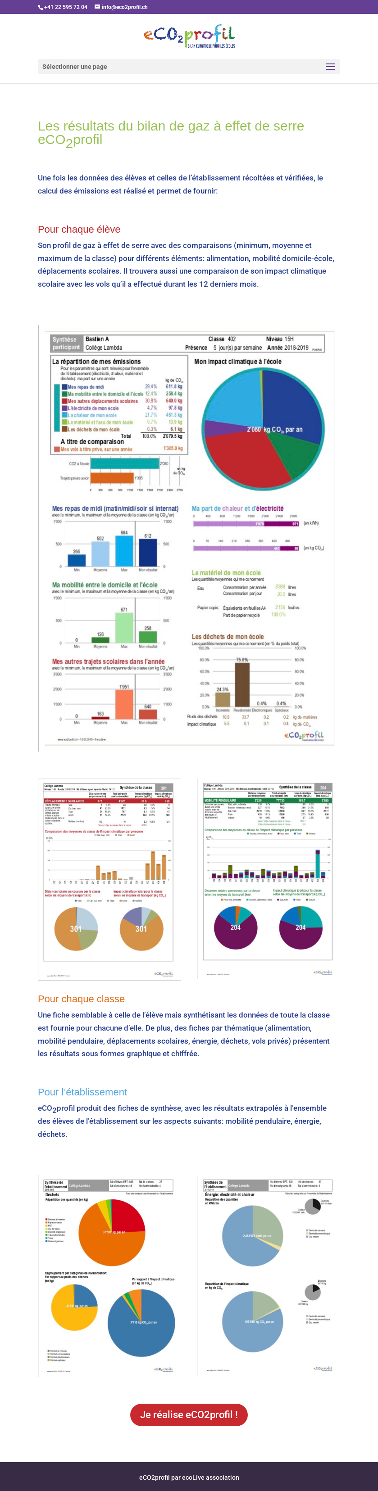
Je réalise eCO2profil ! (189, 1414)
